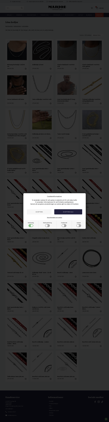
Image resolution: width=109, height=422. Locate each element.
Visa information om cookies (54, 217)
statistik (78, 224)
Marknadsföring (47, 224)
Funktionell (64, 224)
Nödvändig (31, 224)
